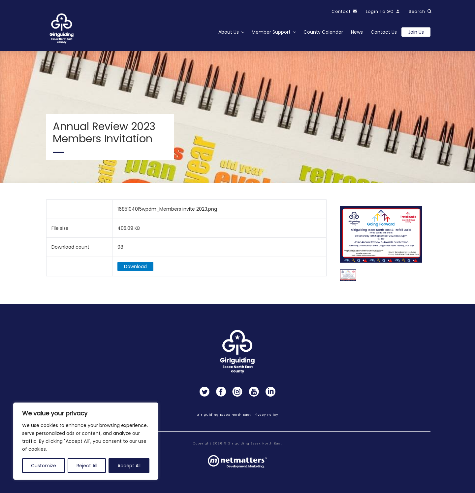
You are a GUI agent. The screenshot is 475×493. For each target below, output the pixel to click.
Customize (43, 465)
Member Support (271, 32)
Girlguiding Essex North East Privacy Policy (237, 414)
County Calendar (323, 32)
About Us (228, 32)
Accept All (129, 465)
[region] (85, 441)
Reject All (87, 465)
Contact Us (384, 32)
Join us (416, 32)
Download (135, 268)
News (357, 32)
